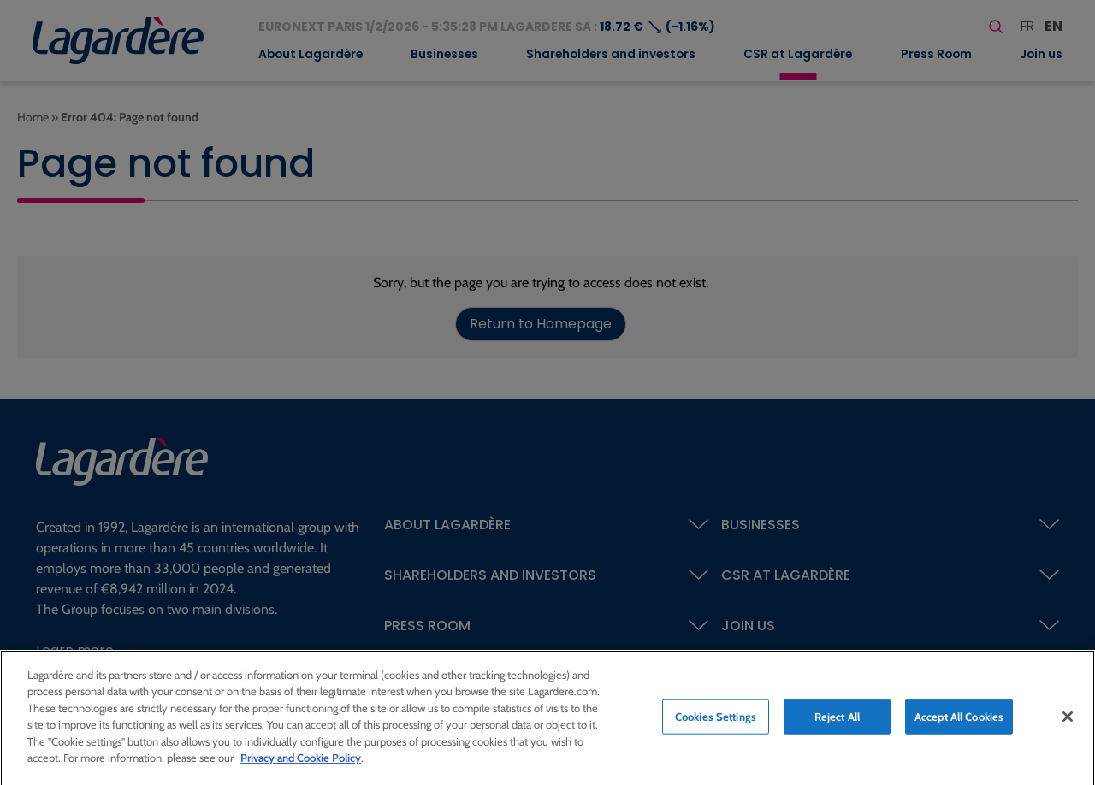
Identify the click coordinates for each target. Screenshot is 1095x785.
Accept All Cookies (958, 721)
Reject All (837, 721)
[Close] (1067, 721)
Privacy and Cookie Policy (300, 763)
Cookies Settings (715, 721)
